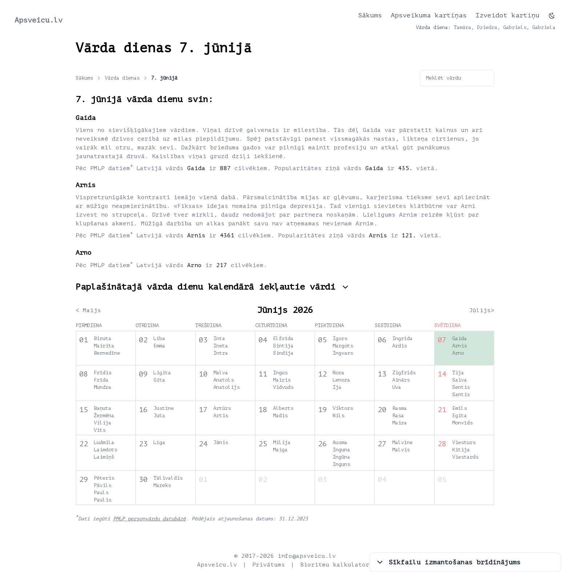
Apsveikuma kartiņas (429, 15)
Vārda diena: (433, 27)
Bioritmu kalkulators (336, 564)
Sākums (370, 15)
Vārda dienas (126, 78)
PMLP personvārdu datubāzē (149, 518)
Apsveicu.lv (39, 20)
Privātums (268, 564)
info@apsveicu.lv (307, 556)
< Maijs (88, 310)
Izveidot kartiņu (507, 15)
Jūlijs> (481, 310)
